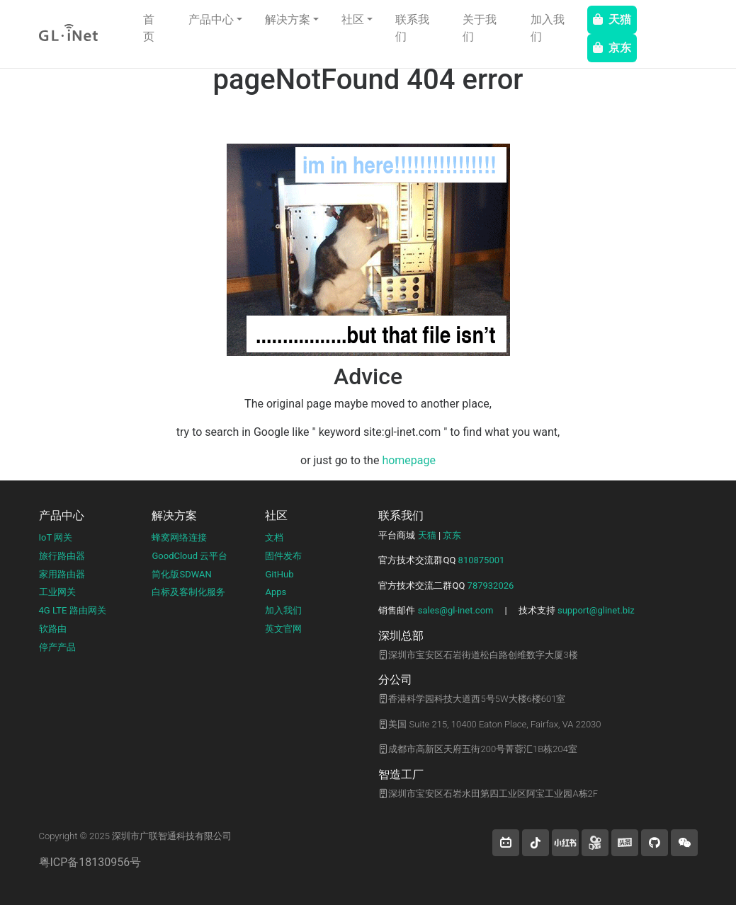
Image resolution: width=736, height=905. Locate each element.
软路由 (53, 628)
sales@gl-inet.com (456, 610)
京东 (612, 47)
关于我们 (480, 28)
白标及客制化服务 (188, 592)
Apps (275, 592)
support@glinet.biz (596, 610)
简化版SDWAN (181, 574)
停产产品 (57, 647)
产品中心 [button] (211, 19)
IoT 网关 (56, 537)
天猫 (612, 19)
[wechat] (684, 842)
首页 (148, 28)
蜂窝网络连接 (179, 537)
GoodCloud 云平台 (189, 556)
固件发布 (283, 556)
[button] (505, 842)
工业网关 (57, 592)
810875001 (481, 560)
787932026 (491, 585)
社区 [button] (352, 19)
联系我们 (412, 28)
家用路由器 (62, 574)
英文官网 (283, 628)
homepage (409, 460)
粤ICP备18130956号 (90, 862)
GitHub (279, 574)
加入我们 (548, 28)
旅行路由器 (62, 556)
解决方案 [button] (287, 19)
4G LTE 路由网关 (72, 610)
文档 (274, 537)
